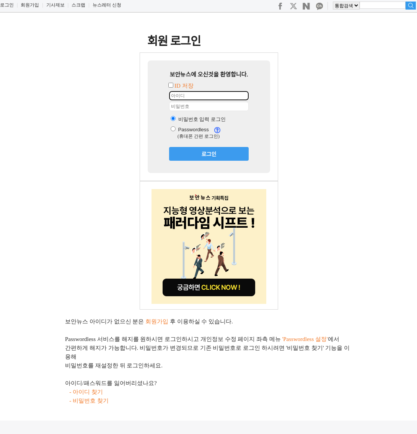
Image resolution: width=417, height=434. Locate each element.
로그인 (7, 5)
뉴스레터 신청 (107, 5)
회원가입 (30, 5)
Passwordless (190, 129)
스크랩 (78, 5)
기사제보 (55, 5)
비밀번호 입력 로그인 (198, 119)
